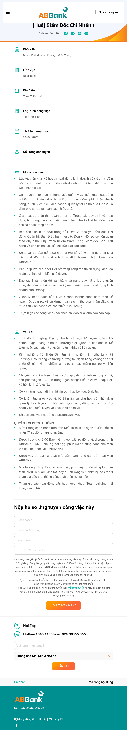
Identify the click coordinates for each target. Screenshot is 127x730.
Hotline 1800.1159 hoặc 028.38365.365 (50, 634)
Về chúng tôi (56, 719)
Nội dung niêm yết (24, 719)
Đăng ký (63, 666)
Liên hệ (41, 719)
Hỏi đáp (25, 626)
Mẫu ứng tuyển (76, 588)
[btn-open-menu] (7, 12)
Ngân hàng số (109, 12)
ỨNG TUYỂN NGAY (63, 605)
